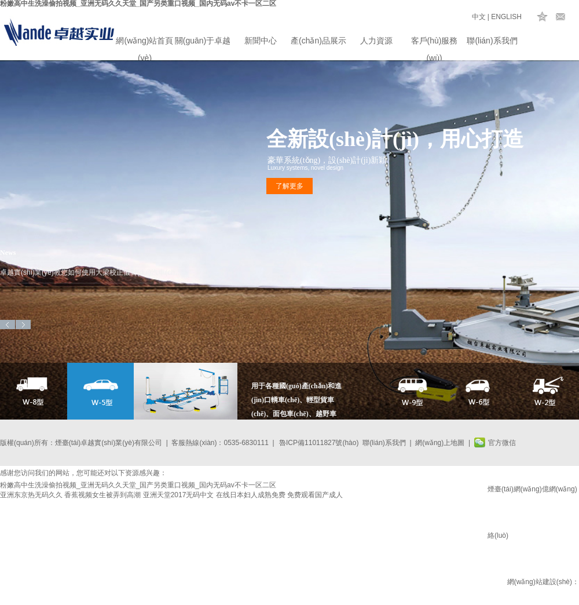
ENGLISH (506, 17)
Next (23, 324)
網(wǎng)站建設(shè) (539, 582)
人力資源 (376, 40)
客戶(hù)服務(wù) (434, 42)
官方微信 (502, 443)
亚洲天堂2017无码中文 (178, 495)
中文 (479, 17)
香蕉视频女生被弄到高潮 (102, 495)
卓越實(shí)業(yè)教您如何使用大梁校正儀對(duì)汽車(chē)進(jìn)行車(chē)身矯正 (92, 272)
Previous (7, 324)
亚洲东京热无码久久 (31, 495)
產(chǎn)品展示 (318, 40)
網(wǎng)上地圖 (439, 443)
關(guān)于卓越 (202, 40)
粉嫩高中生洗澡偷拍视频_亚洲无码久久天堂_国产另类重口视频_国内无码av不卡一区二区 (138, 485)
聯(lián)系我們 (492, 40)
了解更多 (289, 186)
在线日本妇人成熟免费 (250, 495)
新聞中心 (260, 40)
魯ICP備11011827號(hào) (318, 443)
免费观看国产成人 (315, 495)
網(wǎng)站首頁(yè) (144, 42)
